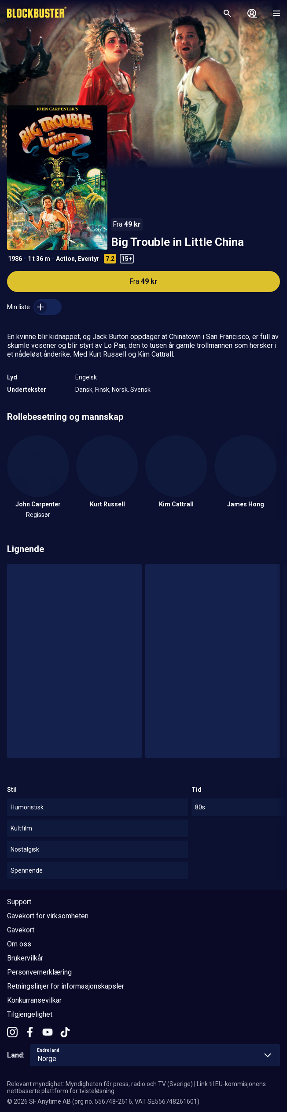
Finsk (102, 389)
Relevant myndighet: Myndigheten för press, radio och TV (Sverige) (100, 1083)
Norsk (120, 389)
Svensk (140, 389)
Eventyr (88, 258)
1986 (15, 258)
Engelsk (86, 377)
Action (65, 258)
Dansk (83, 389)
